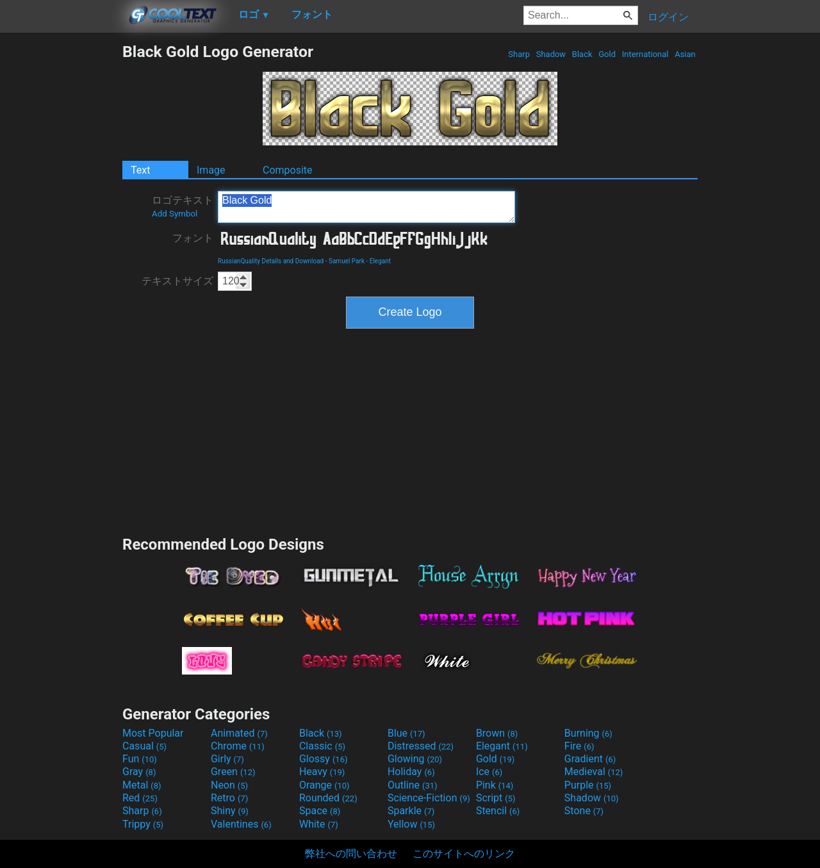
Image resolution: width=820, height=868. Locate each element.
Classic (322, 746)
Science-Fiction (429, 798)
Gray (139, 772)
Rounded (328, 798)
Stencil (498, 811)
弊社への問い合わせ (351, 854)
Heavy (322, 772)
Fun (139, 759)
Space (319, 811)
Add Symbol (174, 213)
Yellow (411, 824)
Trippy (142, 824)
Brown (497, 733)
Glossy (323, 759)
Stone (583, 811)
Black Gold (366, 207)
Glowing (415, 759)
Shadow (551, 54)
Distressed (421, 746)
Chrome (238, 746)
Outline (413, 785)
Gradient (590, 759)
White (318, 824)
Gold (607, 54)
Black (582, 54)
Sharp (519, 54)
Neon (229, 785)
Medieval (593, 772)
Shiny (230, 811)
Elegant (380, 261)
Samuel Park (347, 261)
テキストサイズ (177, 281)
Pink (495, 785)
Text (140, 170)
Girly (227, 759)
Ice (489, 772)
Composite (288, 170)
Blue (406, 733)
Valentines (241, 824)
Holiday (411, 772)
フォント (192, 238)
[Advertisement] (61, 234)
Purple (587, 785)
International (644, 54)
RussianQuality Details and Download (271, 261)
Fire (579, 746)
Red (140, 798)
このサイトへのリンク (464, 854)
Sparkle (411, 811)
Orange (324, 785)
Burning (588, 733)
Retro (229, 798)
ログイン (668, 17)
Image (211, 170)
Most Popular (153, 733)
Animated (239, 733)
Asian (685, 54)
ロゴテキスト (182, 206)
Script (496, 798)
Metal (141, 785)
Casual (144, 746)
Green (233, 772)
